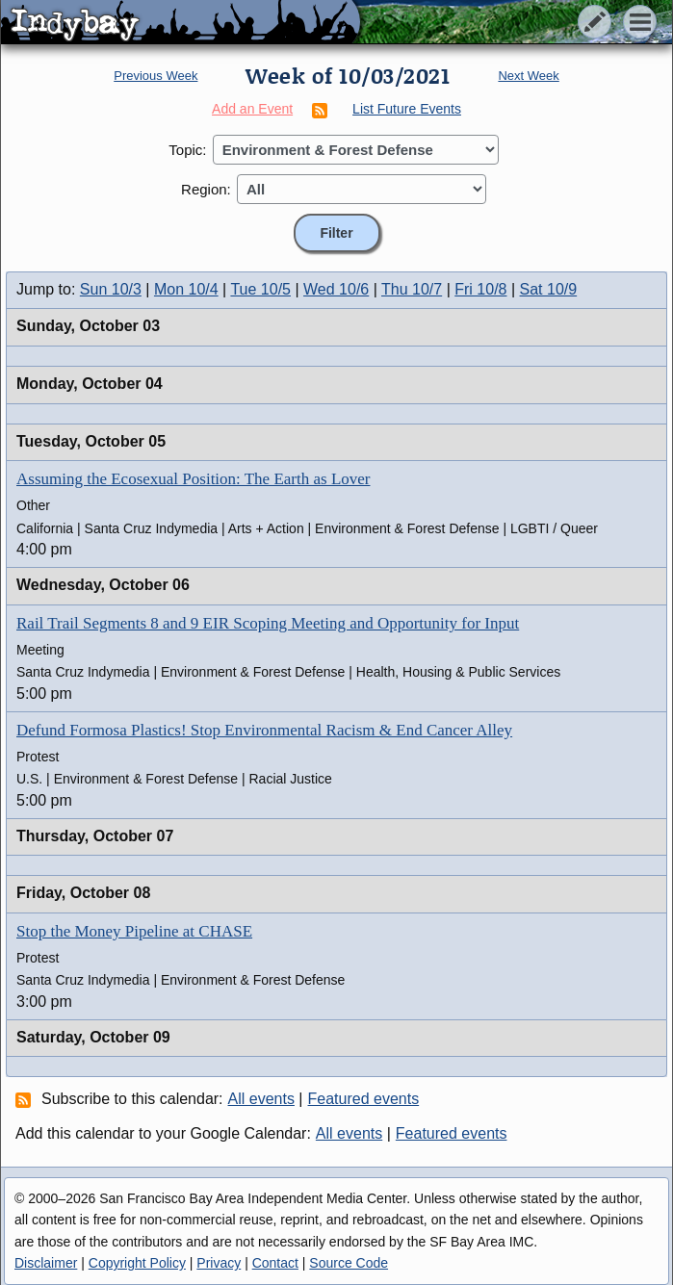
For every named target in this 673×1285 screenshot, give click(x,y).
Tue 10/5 (260, 289)
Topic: (187, 149)
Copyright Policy (137, 1263)
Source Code (348, 1263)
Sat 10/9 (549, 289)
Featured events (364, 1099)
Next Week (528, 75)
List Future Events (406, 108)
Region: (206, 189)
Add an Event (252, 108)
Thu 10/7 (411, 289)
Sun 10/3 (111, 289)
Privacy (218, 1263)
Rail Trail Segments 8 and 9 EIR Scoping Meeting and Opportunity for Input (267, 623)
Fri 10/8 (480, 289)
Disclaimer (45, 1263)
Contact (275, 1263)
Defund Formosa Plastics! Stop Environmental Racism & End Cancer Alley (264, 730)
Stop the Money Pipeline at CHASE (134, 931)
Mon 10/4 (186, 289)
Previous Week (155, 75)
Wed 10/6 (336, 289)
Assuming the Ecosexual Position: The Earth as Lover (193, 479)
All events (261, 1099)
